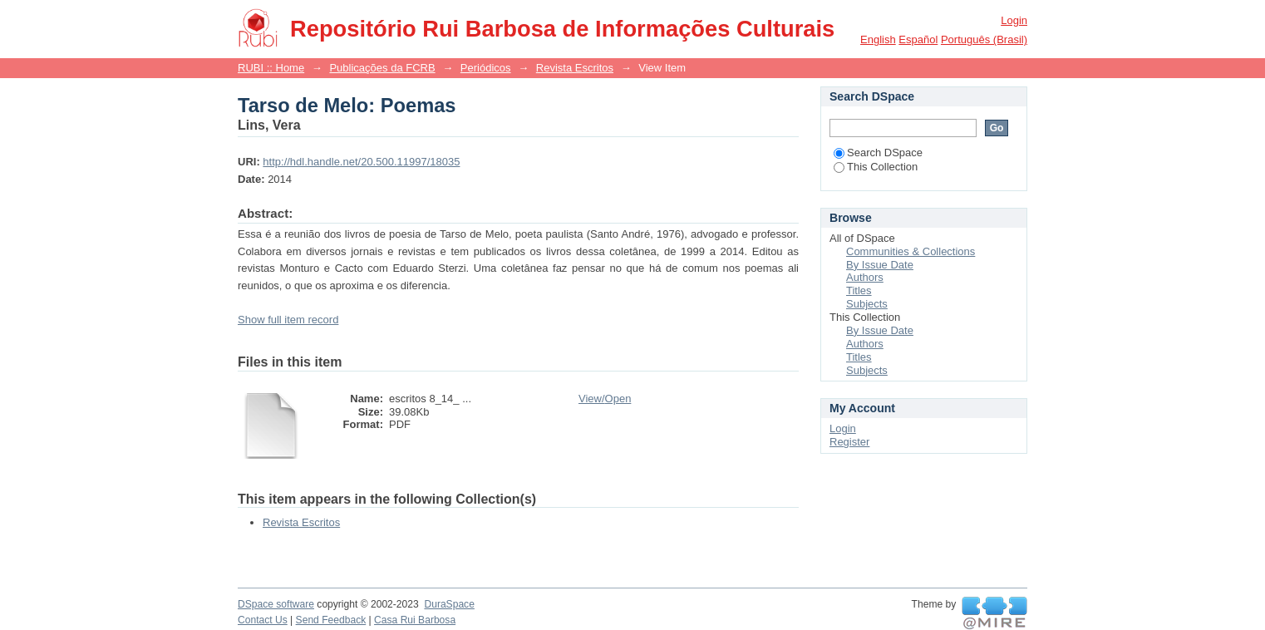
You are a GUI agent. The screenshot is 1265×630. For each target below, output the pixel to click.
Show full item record (288, 319)
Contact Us (263, 620)
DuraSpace (449, 604)
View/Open (604, 398)
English (878, 39)
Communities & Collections (910, 251)
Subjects (867, 304)
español (918, 39)
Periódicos (485, 68)
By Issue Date (879, 264)
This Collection (876, 166)
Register (849, 442)
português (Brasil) (984, 39)
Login (1014, 20)
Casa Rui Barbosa (414, 620)
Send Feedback (331, 620)
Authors (865, 277)
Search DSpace (878, 152)
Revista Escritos (574, 68)
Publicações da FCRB (382, 68)
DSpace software (276, 604)
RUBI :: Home (271, 68)
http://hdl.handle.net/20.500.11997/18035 (361, 161)
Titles (859, 290)
